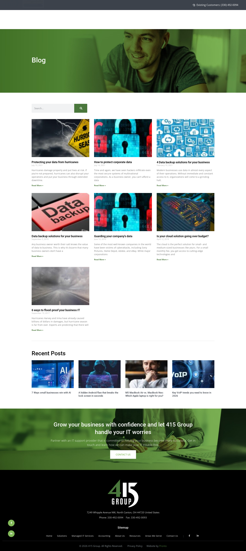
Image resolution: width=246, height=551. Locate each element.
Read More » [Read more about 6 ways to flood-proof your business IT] (37, 330)
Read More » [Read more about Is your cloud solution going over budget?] (162, 259)
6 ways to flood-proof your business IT (56, 310)
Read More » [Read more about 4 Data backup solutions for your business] (162, 185)
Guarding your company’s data (113, 236)
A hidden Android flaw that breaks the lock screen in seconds (98, 394)
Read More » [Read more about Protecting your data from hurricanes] (37, 185)
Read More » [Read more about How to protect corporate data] (100, 185)
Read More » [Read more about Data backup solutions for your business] (37, 256)
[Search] (80, 108)
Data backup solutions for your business (57, 236)
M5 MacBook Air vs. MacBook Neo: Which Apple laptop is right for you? (144, 394)
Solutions (176, 18)
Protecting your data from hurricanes (55, 162)
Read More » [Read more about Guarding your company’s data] (100, 259)
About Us (219, 18)
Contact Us (234, 18)
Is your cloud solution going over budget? (183, 236)
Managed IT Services (197, 18)
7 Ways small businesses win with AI (51, 392)
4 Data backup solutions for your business (183, 162)
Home (163, 18)
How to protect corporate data (113, 162)
